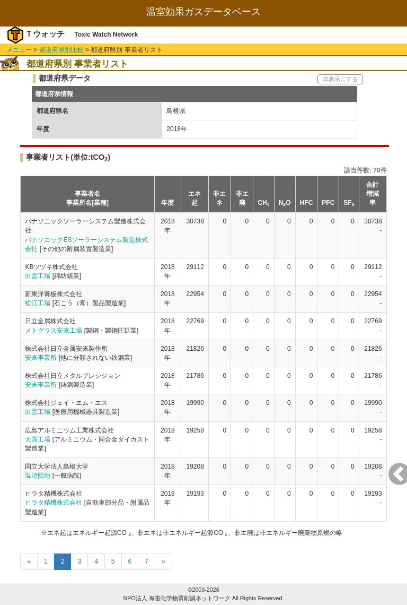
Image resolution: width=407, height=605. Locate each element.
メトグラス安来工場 (53, 330)
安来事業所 (41, 357)
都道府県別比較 (61, 50)
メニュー (19, 50)
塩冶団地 (37, 475)
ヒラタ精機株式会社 (53, 502)
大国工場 (37, 439)
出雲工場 (37, 276)
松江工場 (37, 303)
